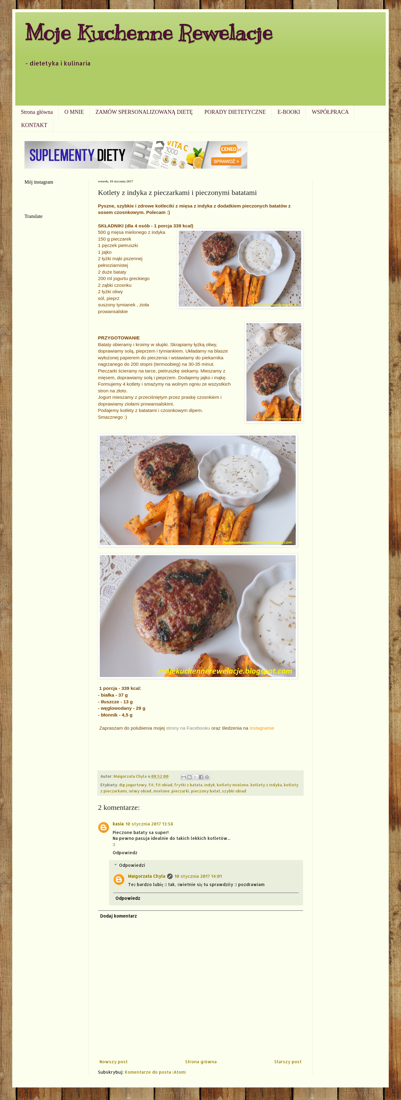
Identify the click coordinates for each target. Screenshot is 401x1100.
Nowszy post (113, 1061)
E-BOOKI (288, 112)
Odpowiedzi (132, 865)
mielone (161, 790)
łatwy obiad (140, 790)
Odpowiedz (125, 852)
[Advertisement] (200, 89)
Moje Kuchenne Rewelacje (148, 32)
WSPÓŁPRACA (330, 112)
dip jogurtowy (133, 784)
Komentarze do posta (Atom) (155, 1072)
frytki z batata (188, 784)
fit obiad (164, 784)
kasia (118, 823)
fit (151, 784)
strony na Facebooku (188, 728)
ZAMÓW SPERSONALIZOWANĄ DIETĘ (144, 112)
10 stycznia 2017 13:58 (149, 823)
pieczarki (180, 790)
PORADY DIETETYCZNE (235, 112)
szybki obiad (234, 790)
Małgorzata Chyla (146, 876)
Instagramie (261, 728)
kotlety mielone (233, 784)
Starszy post (288, 1061)
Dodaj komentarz (118, 916)
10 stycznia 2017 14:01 (198, 876)
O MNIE (74, 112)
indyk (209, 784)
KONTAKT (34, 125)
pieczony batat (205, 790)
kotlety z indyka (266, 784)
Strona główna (37, 112)
